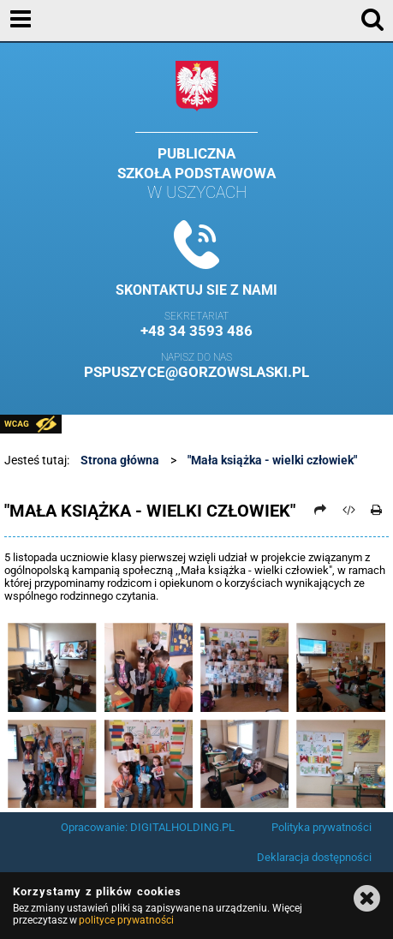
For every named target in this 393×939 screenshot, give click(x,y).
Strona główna (119, 460)
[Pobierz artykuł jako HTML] (348, 509)
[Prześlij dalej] (321, 509)
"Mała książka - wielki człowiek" (272, 460)
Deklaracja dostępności (314, 857)
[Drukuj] (377, 509)
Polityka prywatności (321, 827)
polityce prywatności (126, 920)
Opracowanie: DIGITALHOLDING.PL (148, 827)
